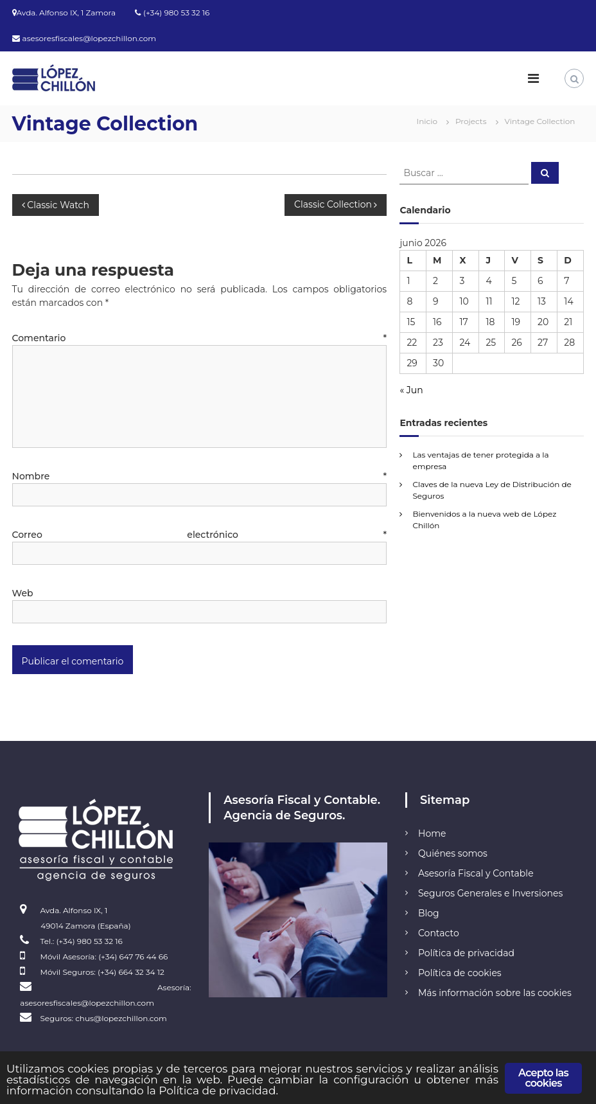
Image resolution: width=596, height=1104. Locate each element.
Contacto (438, 933)
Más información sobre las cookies (495, 993)
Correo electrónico (199, 534)
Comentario (199, 338)
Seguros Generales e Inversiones (490, 893)
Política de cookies (460, 973)
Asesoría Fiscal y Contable (476, 873)
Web (22, 593)
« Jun (411, 390)
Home (432, 833)
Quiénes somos (452, 853)
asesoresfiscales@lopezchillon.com (89, 38)
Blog (428, 913)
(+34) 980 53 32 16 (176, 12)
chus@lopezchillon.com (121, 1018)
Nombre (199, 476)
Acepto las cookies (543, 1078)
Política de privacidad (466, 953)
